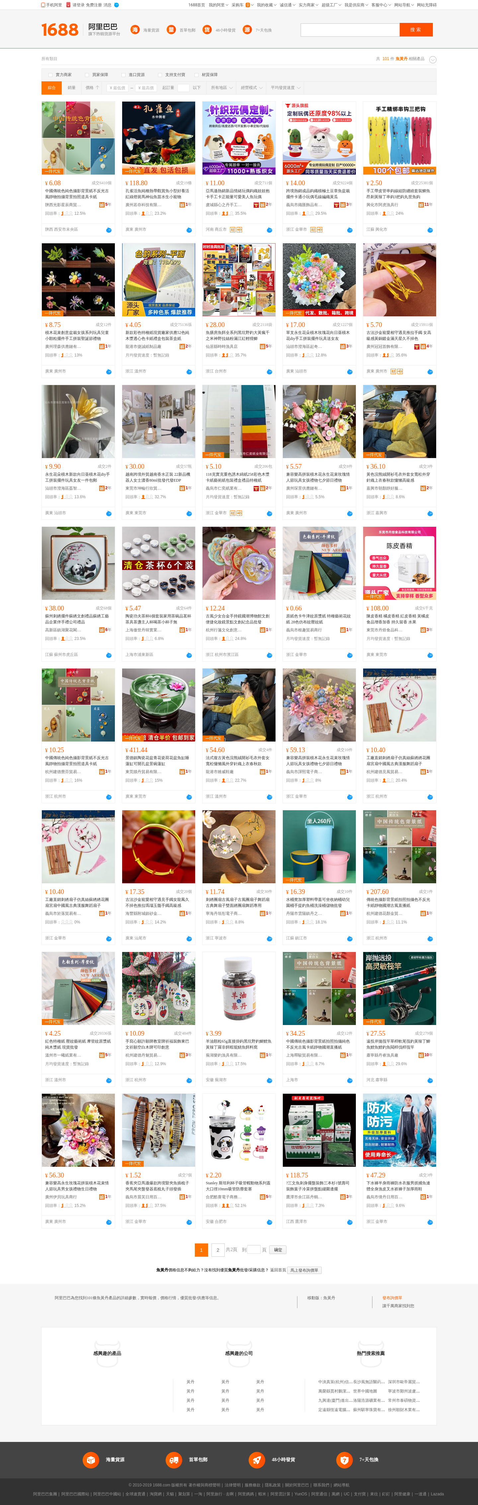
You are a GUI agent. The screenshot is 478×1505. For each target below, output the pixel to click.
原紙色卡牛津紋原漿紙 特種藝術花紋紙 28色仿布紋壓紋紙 (318, 619)
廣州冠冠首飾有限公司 (384, 346)
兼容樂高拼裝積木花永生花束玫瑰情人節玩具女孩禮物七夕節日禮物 (318, 477)
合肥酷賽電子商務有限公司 (224, 1197)
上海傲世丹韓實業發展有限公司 (143, 630)
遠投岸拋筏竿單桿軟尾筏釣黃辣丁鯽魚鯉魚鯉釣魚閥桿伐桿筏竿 (398, 1044)
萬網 (336, 1494)
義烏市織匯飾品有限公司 (304, 204)
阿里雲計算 (280, 1494)
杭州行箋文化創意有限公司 (224, 630)
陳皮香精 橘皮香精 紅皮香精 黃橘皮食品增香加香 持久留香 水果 (397, 619)
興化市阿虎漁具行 (382, 204)
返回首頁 (278, 1270)
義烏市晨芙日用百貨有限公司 (143, 1197)
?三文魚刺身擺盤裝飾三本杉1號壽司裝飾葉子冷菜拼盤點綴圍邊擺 (318, 1186)
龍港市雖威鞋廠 (220, 771)
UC (347, 1494)
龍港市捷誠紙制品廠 (143, 346)
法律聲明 (233, 1485)
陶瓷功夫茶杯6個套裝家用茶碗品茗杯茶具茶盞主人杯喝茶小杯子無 (158, 619)
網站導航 (342, 1485)
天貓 (170, 1494)
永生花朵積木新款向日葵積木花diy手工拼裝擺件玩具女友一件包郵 (77, 477)
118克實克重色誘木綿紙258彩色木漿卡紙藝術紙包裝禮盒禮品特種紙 (238, 477)
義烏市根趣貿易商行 (304, 630)
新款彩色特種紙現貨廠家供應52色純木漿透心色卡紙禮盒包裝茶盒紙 (157, 335)
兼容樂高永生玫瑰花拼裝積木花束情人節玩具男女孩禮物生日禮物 (77, 1186)
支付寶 (360, 1494)
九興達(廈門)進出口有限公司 (343, 1400)
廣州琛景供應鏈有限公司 (304, 488)
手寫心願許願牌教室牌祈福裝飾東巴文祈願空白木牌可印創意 (157, 1044)
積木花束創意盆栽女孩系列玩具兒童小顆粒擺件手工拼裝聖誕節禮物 (77, 335)
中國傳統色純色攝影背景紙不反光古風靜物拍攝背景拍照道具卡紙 (77, 194)
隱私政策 (273, 1485)
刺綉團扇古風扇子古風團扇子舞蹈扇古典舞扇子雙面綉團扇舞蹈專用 (238, 902)
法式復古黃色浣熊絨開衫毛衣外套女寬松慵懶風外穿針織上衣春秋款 (238, 760)
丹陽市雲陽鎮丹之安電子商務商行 (304, 913)
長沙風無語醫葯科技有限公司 (379, 1382)
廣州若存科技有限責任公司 (143, 204)
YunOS (300, 1494)
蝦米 (262, 1494)
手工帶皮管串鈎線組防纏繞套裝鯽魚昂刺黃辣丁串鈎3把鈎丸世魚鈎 (398, 194)
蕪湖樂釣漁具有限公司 (224, 1055)
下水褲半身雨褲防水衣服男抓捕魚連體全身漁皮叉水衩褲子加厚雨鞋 (398, 1186)
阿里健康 (402, 1494)
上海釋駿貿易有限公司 (304, 1055)
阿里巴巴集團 (45, 1494)
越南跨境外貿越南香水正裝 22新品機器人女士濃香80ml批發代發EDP (157, 477)
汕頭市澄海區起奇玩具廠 (304, 346)
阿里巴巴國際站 (75, 1494)
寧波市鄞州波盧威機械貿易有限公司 (420, 1391)
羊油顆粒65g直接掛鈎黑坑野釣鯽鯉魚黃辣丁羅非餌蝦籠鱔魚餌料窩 (239, 1044)
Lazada (437, 1494)
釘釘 (386, 1494)
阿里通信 (319, 1494)
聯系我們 (321, 1485)
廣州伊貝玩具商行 (61, 1197)
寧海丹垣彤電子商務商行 (224, 913)
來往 (374, 1494)
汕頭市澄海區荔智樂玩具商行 (63, 488)
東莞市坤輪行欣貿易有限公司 (143, 488)
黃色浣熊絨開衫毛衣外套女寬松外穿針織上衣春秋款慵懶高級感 (398, 477)
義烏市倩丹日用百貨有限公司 (384, 1197)
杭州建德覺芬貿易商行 (63, 771)
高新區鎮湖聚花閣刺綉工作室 (63, 630)
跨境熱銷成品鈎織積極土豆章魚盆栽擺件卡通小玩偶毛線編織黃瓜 (318, 194)
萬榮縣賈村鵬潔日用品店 (340, 1391)
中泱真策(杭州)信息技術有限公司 (347, 1382)
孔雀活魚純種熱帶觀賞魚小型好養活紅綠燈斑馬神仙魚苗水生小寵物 (157, 194)
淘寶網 (156, 1494)
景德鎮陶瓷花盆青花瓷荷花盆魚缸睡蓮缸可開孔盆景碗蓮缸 (157, 760)
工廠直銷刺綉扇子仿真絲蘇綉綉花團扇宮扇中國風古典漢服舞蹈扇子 (398, 760)
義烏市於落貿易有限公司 (63, 913)
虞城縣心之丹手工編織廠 (224, 204)
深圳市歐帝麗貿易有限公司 (412, 1382)
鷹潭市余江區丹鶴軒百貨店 (304, 1197)
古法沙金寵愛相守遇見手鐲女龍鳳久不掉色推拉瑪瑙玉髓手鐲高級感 (157, 902)
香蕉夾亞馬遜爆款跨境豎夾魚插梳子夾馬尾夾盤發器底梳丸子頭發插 (157, 1186)
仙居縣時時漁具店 (222, 346)
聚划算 (184, 1494)
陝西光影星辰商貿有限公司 (63, 204)
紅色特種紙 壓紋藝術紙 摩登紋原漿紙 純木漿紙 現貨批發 (78, 1044)
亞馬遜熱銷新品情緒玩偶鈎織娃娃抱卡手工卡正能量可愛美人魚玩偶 (238, 194)
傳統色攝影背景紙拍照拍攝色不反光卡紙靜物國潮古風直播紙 (398, 902)
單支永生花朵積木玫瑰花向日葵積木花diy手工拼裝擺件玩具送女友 (318, 335)
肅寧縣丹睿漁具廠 (382, 1055)
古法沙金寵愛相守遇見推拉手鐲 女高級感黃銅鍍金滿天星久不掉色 (398, 335)
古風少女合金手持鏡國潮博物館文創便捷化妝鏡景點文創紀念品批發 (238, 619)
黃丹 (191, 1382)
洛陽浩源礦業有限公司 (373, 1400)
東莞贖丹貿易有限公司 (143, 771)
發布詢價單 (392, 1298)
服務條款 (253, 1485)
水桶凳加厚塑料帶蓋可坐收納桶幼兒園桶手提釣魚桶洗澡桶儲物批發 (318, 902)
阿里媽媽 (246, 1494)
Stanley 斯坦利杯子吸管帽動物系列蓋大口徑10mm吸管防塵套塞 (238, 1186)
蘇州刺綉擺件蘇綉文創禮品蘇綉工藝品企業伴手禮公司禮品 (77, 619)
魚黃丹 (329, 1298)
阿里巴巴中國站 (107, 1494)
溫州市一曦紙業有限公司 (63, 1055)
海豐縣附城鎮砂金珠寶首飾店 (143, 913)
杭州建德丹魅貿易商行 (143, 1055)
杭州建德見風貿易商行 (384, 771)
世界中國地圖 (365, 1391)
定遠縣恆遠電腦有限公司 (340, 1409)
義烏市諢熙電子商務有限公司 (304, 771)
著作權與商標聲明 (204, 1485)
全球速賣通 (135, 1494)
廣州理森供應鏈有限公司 (63, 346)
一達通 (421, 1494)
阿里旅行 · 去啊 (220, 1494)
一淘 (198, 1494)
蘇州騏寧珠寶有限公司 (373, 1409)
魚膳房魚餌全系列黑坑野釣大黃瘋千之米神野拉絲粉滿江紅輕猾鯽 (238, 335)
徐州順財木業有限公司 (408, 1409)
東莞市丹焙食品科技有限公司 (384, 630)
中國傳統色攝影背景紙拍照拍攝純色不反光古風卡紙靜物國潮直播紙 (318, 1044)
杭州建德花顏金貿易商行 (384, 913)
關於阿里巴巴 (297, 1485)
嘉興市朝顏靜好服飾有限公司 (384, 488)
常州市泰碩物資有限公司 (410, 1400)
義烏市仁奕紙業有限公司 (224, 488)
